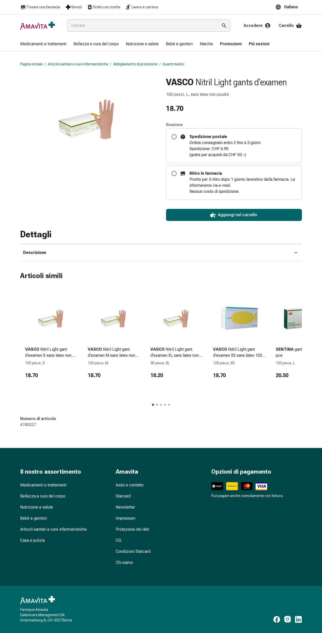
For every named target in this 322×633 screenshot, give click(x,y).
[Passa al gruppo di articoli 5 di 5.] (169, 405)
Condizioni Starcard (133, 551)
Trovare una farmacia (40, 7)
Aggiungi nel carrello (233, 215)
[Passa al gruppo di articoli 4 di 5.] (165, 405)
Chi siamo (124, 562)
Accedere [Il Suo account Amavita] (257, 26)
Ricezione (174, 124)
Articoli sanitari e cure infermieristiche (78, 64)
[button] (288, 7)
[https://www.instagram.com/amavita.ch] (287, 619)
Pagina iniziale (31, 64)
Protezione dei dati (132, 529)
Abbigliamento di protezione (135, 64)
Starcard (123, 496)
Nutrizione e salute (36, 507)
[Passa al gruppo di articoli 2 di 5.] (157, 405)
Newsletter (125, 507)
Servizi (73, 7)
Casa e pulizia (32, 540)
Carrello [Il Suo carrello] (290, 26)
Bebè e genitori (33, 518)
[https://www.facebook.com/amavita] (276, 619)
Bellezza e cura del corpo (42, 496)
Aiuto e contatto (130, 485)
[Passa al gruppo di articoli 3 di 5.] (161, 405)
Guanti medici (173, 64)
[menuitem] (43, 44)
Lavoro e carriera (141, 7)
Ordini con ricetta (103, 7)
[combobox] (141, 26)
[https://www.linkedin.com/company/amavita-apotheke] (298, 619)
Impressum (125, 518)
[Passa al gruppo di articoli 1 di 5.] (153, 405)
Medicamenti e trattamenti (43, 485)
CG (118, 540)
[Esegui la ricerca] (224, 26)
